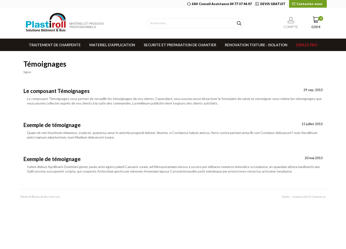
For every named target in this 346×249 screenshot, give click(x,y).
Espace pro (306, 45)
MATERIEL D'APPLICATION (112, 45)
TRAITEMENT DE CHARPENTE (55, 45)
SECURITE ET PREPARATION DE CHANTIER (180, 45)
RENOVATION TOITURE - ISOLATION (256, 45)
